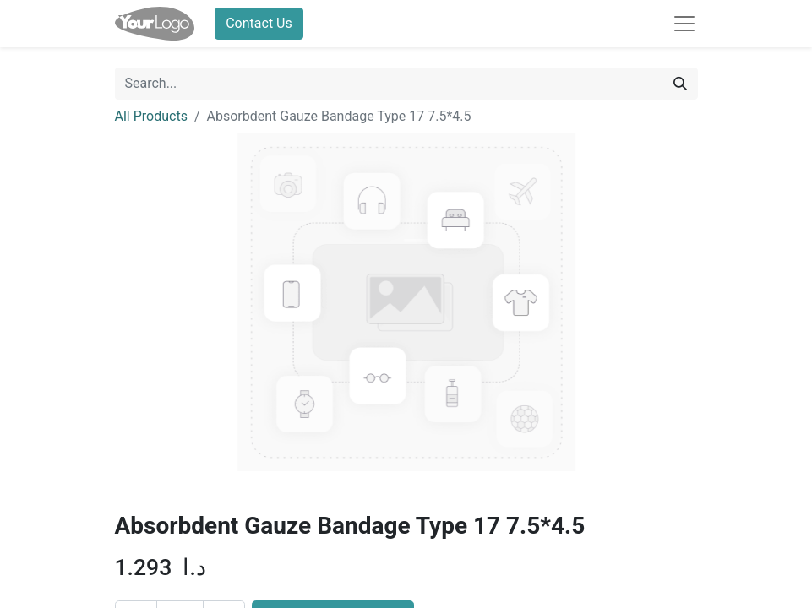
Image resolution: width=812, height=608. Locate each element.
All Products (151, 116)
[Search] (680, 84)
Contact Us (259, 23)
